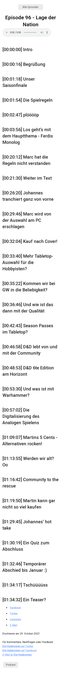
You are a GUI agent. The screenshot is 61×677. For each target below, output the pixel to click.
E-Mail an (17, 654)
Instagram (15, 619)
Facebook (15, 607)
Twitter (14, 613)
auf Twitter (17, 646)
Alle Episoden (30, 7)
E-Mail (13, 625)
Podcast (10, 664)
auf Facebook (19, 650)
